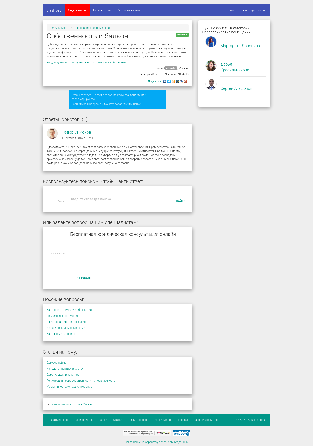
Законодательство (206, 419)
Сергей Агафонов (236, 88)
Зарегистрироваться (254, 10)
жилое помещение (72, 62)
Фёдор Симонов (76, 132)
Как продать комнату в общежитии (69, 309)
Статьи (117, 419)
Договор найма (56, 362)
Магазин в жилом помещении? (66, 327)
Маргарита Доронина (240, 45)
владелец (53, 62)
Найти (181, 201)
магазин (103, 62)
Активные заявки (128, 10)
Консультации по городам (171, 419)
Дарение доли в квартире (63, 374)
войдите (135, 95)
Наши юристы (102, 10)
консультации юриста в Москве (72, 404)
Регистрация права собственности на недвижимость (81, 380)
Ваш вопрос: (58, 253)
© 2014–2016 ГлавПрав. (251, 419)
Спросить (84, 278)
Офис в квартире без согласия (66, 321)
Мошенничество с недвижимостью (69, 386)
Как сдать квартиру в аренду (65, 368)
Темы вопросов (138, 419)
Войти (231, 10)
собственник (118, 62)
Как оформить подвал (61, 333)
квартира (91, 62)
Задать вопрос (77, 10)
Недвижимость (59, 27)
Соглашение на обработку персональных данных (156, 442)
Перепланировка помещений (92, 27)
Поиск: (61, 201)
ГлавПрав (54, 10)
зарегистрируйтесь (84, 99)
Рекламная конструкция (62, 315)
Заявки (102, 419)
